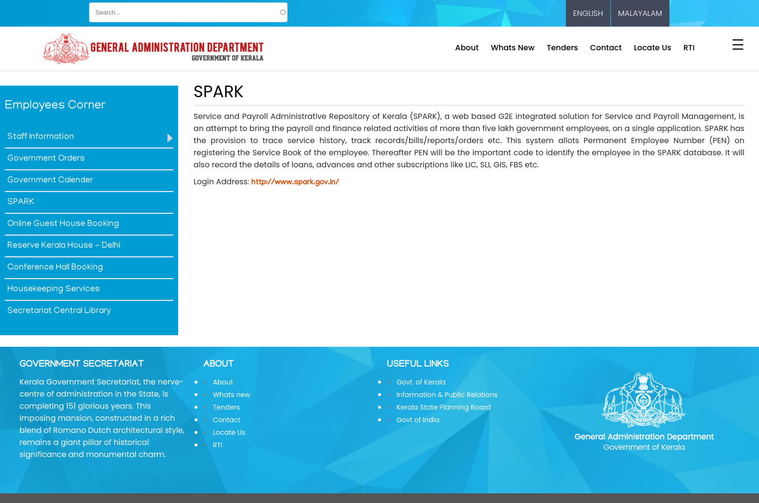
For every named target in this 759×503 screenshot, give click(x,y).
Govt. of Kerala (420, 382)
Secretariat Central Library (59, 311)
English (588, 13)
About (467, 47)
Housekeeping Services (53, 290)
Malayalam (640, 13)
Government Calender (50, 181)
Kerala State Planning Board (443, 407)
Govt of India (418, 420)
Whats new (512, 47)
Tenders (562, 47)
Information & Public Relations (447, 394)
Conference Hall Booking (55, 268)
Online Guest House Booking (63, 224)
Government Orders (46, 159)
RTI (689, 47)
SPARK (20, 202)
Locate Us (652, 47)
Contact (606, 47)
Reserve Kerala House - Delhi (64, 246)
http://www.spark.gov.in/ (295, 182)
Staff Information (40, 137)
